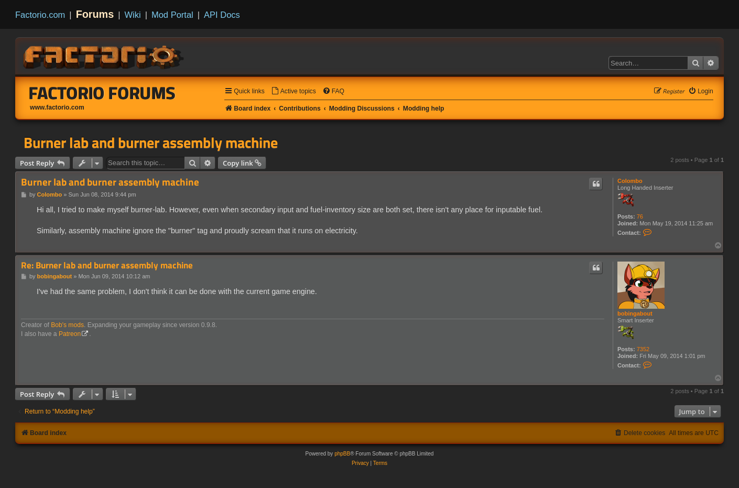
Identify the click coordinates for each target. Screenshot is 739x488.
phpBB (342, 454)
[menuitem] (293, 91)
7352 (643, 349)
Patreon (70, 334)
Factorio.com (40, 14)
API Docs (222, 14)
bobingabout (635, 313)
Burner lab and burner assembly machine (151, 143)
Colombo (630, 181)
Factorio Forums (102, 93)
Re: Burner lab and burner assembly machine (107, 265)
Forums (95, 14)
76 (640, 216)
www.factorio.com (57, 107)
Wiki (133, 14)
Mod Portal (172, 14)
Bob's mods (67, 325)
